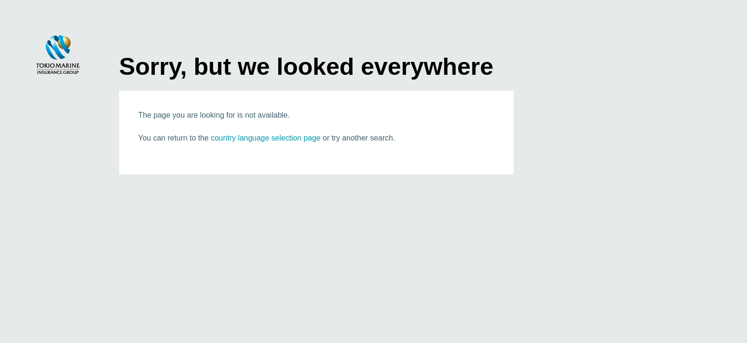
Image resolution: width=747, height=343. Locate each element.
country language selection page (265, 138)
